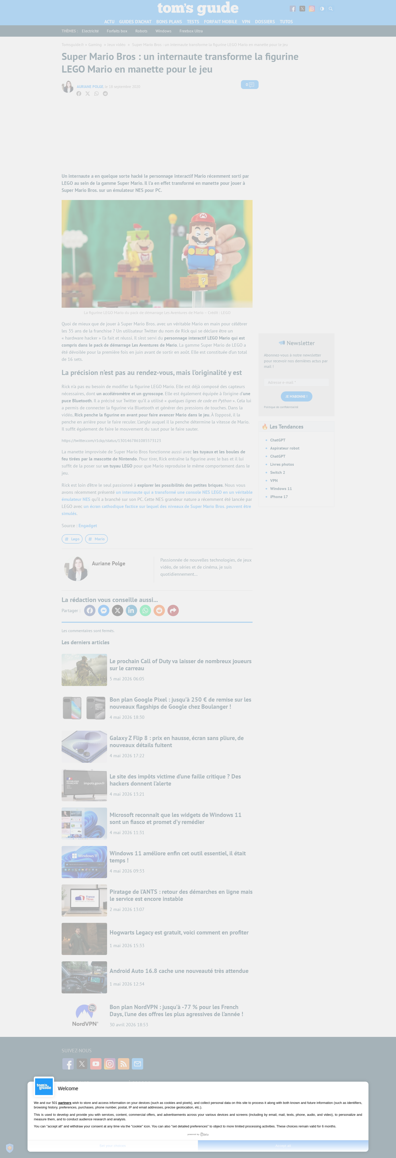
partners (64, 1103)
